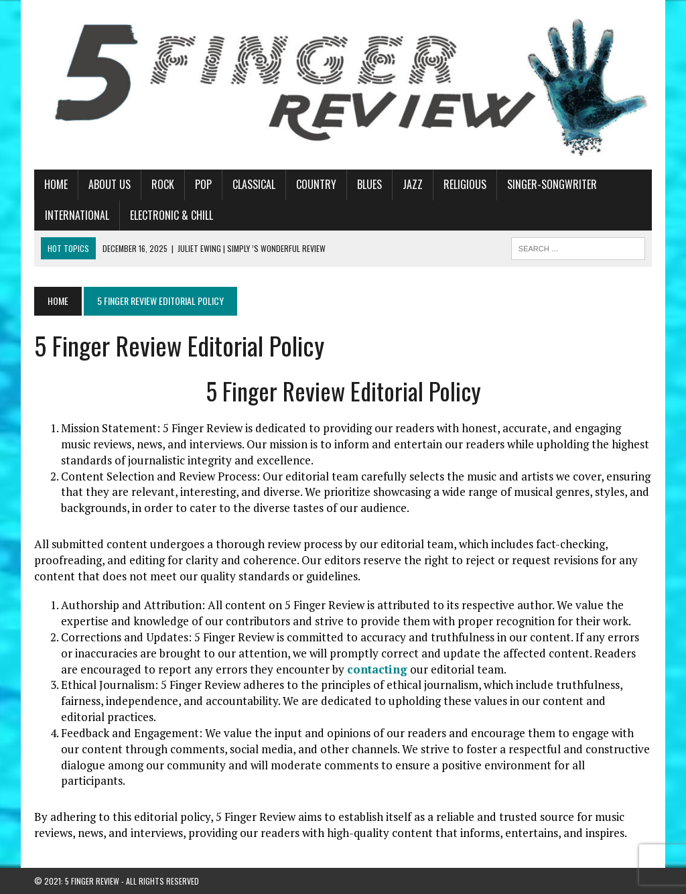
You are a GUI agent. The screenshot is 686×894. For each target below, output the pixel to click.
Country (316, 184)
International (77, 215)
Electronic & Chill (171, 215)
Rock (162, 184)
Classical (253, 184)
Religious (464, 184)
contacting (377, 669)
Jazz (413, 184)
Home (56, 184)
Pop (203, 184)
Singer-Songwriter (552, 184)
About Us (109, 184)
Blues (369, 184)
